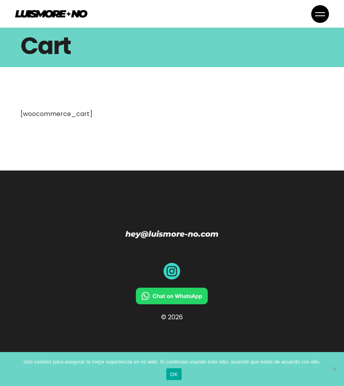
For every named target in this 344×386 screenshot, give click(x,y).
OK (174, 374)
